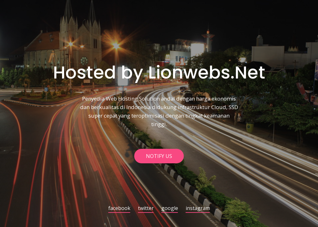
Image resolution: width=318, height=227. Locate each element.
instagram (198, 209)
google (169, 209)
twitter (146, 209)
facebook (119, 209)
